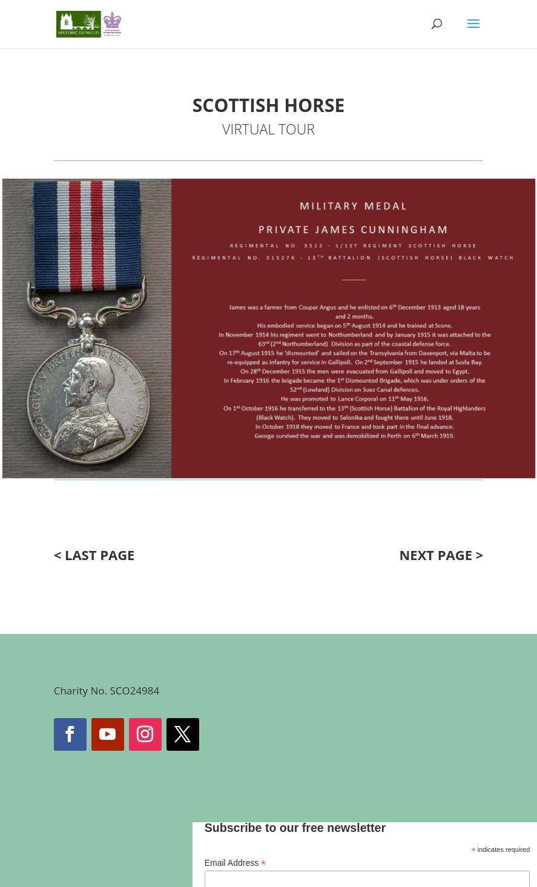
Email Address (235, 863)
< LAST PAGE (94, 555)
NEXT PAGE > (441, 555)
